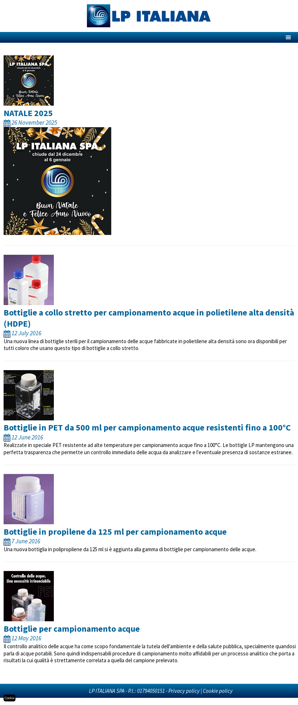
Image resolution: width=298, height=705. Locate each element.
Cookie (9, 698)
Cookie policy (218, 690)
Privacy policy (184, 690)
